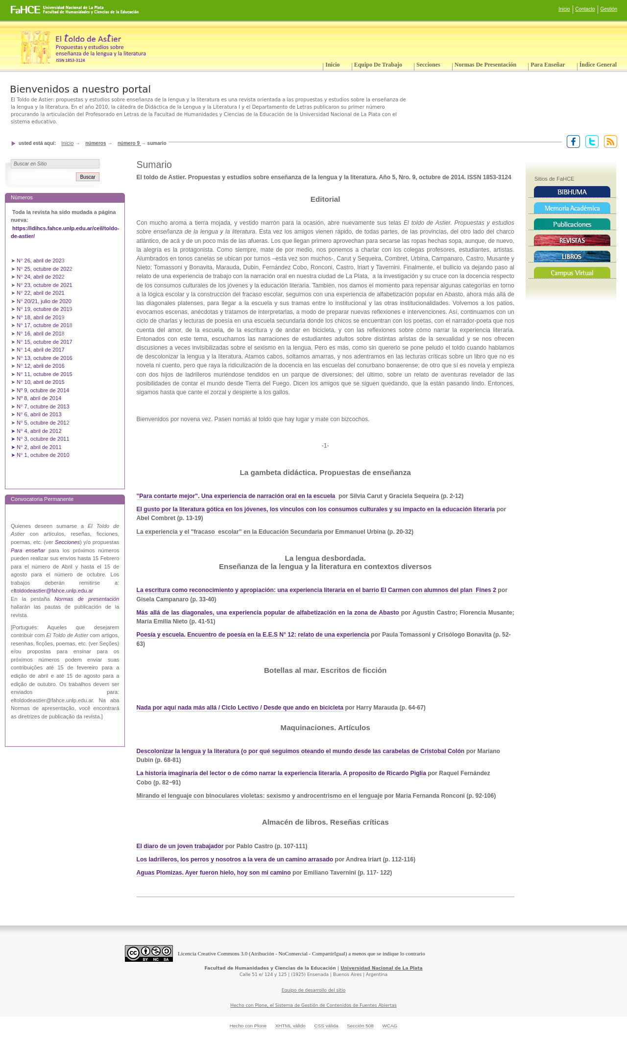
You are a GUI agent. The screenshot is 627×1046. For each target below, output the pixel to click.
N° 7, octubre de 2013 (43, 406)
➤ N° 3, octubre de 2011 (40, 439)
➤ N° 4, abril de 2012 (36, 431)
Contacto (585, 9)
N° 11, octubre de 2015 (44, 374)
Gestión (609, 9)
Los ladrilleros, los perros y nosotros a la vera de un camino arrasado (235, 859)
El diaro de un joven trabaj (174, 846)
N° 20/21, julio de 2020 (45, 301)
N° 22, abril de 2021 (41, 293)
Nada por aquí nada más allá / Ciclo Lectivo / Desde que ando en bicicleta (240, 707)
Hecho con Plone (248, 1025)
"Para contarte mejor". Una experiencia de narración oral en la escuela (236, 496)
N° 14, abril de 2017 (41, 350)
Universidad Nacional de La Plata (381, 968)
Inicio (564, 9)
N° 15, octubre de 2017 (44, 342)
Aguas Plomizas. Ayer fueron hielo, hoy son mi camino (214, 872)
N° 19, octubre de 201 (43, 309)
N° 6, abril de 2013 (39, 414)
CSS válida (326, 1025)
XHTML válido (290, 1025)
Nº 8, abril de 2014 (39, 398)
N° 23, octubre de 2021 (44, 285)
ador (217, 846)
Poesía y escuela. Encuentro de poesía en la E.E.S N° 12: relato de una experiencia (253, 634)
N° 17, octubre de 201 (43, 325)
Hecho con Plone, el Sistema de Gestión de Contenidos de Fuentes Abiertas (313, 1005)
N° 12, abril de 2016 (41, 366)
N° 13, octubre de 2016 (45, 358)
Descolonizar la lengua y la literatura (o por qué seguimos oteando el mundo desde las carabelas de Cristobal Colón (301, 751)
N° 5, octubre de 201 (41, 423)
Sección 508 (360, 1025)
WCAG (389, 1025)
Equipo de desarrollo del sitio (314, 990)
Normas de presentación (485, 64)
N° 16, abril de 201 (39, 333)
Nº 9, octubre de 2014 (43, 390)
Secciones (428, 64)
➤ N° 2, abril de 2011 (36, 447)
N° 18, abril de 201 (39, 317)
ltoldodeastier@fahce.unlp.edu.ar (53, 591)
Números (95, 143)
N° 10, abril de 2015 (41, 382)
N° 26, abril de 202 (39, 260)
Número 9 (129, 143)
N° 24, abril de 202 (39, 277)
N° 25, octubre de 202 (43, 269)
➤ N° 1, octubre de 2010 (40, 455)
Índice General (598, 64)
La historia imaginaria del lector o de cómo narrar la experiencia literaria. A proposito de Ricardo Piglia (281, 773)
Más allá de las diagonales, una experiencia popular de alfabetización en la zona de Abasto (269, 612)
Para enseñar (548, 64)
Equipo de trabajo (378, 64)
